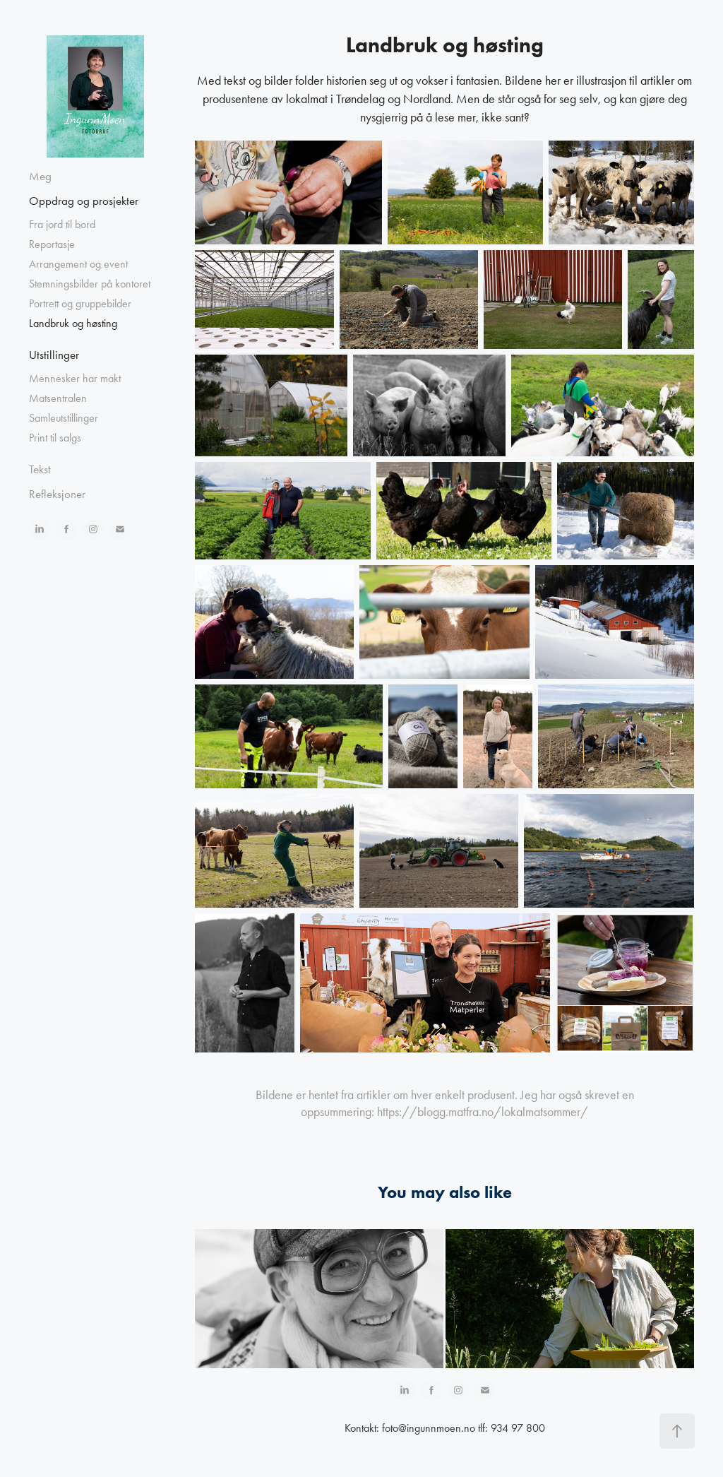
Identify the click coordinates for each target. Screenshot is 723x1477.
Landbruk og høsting (73, 323)
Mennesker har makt (75, 378)
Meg (40, 176)
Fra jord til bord (62, 224)
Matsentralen (58, 398)
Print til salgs (55, 437)
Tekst (40, 469)
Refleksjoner (57, 494)
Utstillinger (54, 355)
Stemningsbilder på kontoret (89, 283)
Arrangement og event (78, 264)
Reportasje (52, 244)
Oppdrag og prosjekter (83, 201)
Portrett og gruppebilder (80, 303)
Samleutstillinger (63, 418)
